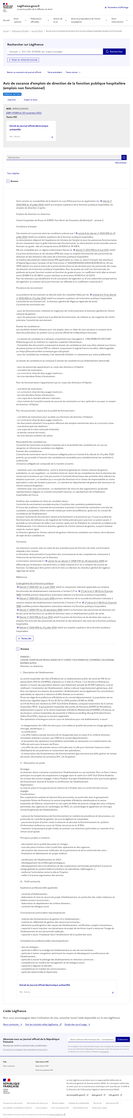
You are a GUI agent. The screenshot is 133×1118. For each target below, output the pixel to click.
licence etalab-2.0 (56, 1114)
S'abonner (123, 1039)
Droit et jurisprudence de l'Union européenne (85, 20)
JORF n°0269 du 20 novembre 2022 (24, 112)
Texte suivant (72, 72)
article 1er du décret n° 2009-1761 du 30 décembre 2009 (76, 561)
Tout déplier (13, 173)
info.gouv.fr (114, 1095)
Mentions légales (58, 1103)
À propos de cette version (13, 1103)
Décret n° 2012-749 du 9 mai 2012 (36, 617)
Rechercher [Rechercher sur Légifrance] (116, 51)
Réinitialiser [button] (121, 162)
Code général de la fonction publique (35, 583)
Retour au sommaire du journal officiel (24, 72)
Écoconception (42, 1108)
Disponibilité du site (80, 1108)
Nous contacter (11, 1024)
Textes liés (26, 638)
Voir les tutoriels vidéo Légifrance (42, 1024)
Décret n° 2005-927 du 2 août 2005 (37, 587)
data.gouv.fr (97, 1095)
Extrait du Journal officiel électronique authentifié (28, 127)
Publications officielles (36, 20)
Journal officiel (37, 31)
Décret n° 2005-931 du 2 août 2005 (37, 598)
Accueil (6, 20)
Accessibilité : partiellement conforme (17, 1108)
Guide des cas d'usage (76, 1024)
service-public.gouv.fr (76, 1095)
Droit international (117, 20)
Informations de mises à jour (37, 1103)
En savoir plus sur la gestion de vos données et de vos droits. (25, 1049)
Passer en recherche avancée (24, 60)
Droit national (17, 20)
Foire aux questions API (44, 1070)
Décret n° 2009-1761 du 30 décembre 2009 (40, 609)
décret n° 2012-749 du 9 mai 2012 (92, 249)
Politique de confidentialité (79, 1103)
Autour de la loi (58, 20)
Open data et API (42, 1066)
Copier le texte (30, 99)
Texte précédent (54, 72)
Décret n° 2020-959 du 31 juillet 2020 (38, 627)
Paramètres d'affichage (118, 7)
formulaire (105, 1052)
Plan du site (97, 1103)
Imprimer (12, 100)
